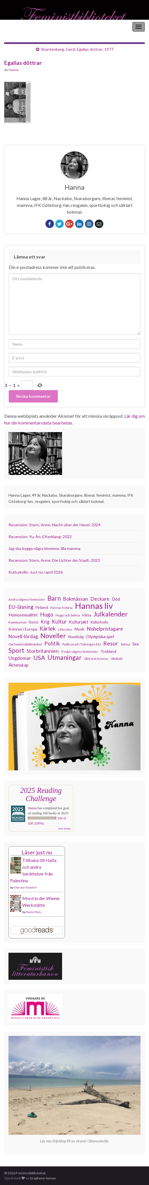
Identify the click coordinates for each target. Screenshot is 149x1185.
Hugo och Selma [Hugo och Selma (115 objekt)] (68, 615)
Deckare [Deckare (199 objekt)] (99, 599)
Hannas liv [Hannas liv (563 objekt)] (94, 606)
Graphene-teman (43, 1178)
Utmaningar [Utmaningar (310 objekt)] (64, 658)
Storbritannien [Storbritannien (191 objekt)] (43, 651)
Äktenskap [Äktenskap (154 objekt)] (18, 664)
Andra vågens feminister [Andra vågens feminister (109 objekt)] (26, 599)
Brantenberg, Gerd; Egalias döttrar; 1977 (77, 49)
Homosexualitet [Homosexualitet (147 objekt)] (23, 614)
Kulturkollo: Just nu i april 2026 (35, 572)
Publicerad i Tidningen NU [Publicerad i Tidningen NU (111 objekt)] (81, 644)
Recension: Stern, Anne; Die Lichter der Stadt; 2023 (54, 560)
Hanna (14, 70)
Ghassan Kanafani (25, 887)
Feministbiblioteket (23, 26)
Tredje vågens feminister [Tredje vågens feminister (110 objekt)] (79, 651)
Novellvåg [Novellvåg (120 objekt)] (76, 637)
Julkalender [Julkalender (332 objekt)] (110, 614)
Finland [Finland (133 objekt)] (42, 607)
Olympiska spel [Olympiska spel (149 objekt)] (100, 636)
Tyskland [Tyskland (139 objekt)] (108, 651)
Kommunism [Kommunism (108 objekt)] (17, 622)
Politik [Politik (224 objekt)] (52, 643)
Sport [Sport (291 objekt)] (16, 650)
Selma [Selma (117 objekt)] (125, 644)
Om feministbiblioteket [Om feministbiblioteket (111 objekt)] (25, 644)
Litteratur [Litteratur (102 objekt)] (65, 629)
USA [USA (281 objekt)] (39, 658)
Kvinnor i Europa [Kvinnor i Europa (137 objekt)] (22, 629)
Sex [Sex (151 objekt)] (135, 643)
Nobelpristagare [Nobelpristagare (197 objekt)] (105, 628)
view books (64, 828)
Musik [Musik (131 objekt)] (79, 629)
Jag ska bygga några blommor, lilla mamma (44, 548)
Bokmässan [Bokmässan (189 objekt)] (75, 599)
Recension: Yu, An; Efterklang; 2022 (40, 536)
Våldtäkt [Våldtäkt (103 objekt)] (117, 658)
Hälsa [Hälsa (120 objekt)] (86, 615)
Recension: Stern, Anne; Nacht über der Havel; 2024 (54, 524)
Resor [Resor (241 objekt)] (110, 643)
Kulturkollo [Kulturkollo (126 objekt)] (99, 622)
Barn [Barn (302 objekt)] (54, 598)
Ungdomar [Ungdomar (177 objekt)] (19, 658)
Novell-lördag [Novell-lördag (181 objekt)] (23, 636)
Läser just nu (36, 852)
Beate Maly (33, 912)
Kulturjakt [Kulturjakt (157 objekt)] (78, 621)
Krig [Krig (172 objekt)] (45, 622)
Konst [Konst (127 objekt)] (33, 622)
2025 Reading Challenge (41, 794)
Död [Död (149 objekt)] (116, 599)
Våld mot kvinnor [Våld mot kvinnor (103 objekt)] (96, 658)
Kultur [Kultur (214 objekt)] (59, 621)
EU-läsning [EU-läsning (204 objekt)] (20, 607)
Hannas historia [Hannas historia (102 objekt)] (61, 607)
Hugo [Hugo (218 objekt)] (46, 614)
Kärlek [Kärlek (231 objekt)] (48, 628)
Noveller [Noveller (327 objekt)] (53, 636)
